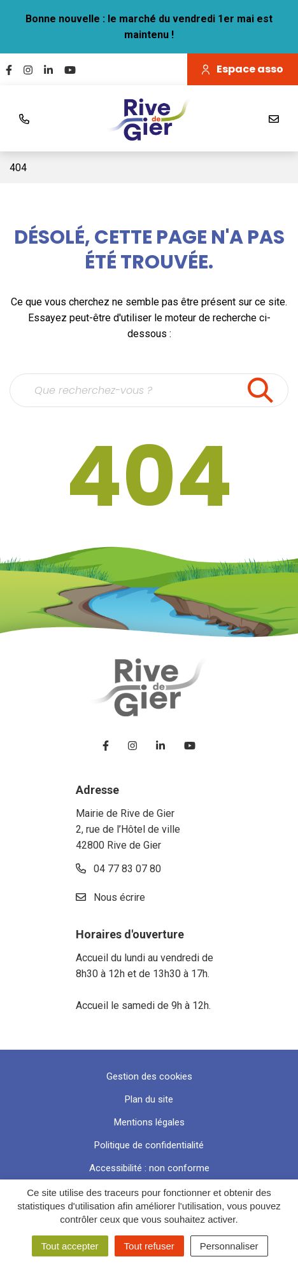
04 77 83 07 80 (118, 869)
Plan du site (149, 1099)
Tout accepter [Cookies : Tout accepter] (70, 1246)
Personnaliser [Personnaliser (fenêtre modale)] (229, 1246)
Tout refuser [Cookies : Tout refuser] (149, 1246)
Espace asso (242, 69)
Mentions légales (149, 1122)
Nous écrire (110, 897)
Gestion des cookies (149, 1076)
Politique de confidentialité (149, 1145)
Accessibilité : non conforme (149, 1168)
